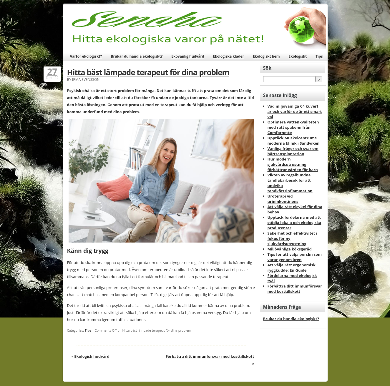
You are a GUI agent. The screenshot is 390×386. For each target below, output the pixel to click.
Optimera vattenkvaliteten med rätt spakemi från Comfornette (293, 127)
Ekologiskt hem (266, 56)
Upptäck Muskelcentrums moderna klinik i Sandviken (294, 140)
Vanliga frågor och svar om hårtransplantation (293, 151)
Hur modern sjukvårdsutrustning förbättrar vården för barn (293, 164)
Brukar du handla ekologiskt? (136, 56)
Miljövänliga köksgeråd (290, 249)
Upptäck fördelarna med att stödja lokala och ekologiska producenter (294, 222)
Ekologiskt (298, 56)
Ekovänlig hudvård (187, 56)
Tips (319, 56)
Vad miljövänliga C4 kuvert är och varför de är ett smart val (295, 111)
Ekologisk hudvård (91, 356)
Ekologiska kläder (228, 56)
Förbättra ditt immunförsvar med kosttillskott (210, 356)
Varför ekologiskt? (86, 56)
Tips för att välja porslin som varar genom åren (295, 257)
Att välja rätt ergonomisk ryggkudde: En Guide (292, 267)
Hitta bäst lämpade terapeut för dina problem (148, 72)
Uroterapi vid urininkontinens (283, 198)
